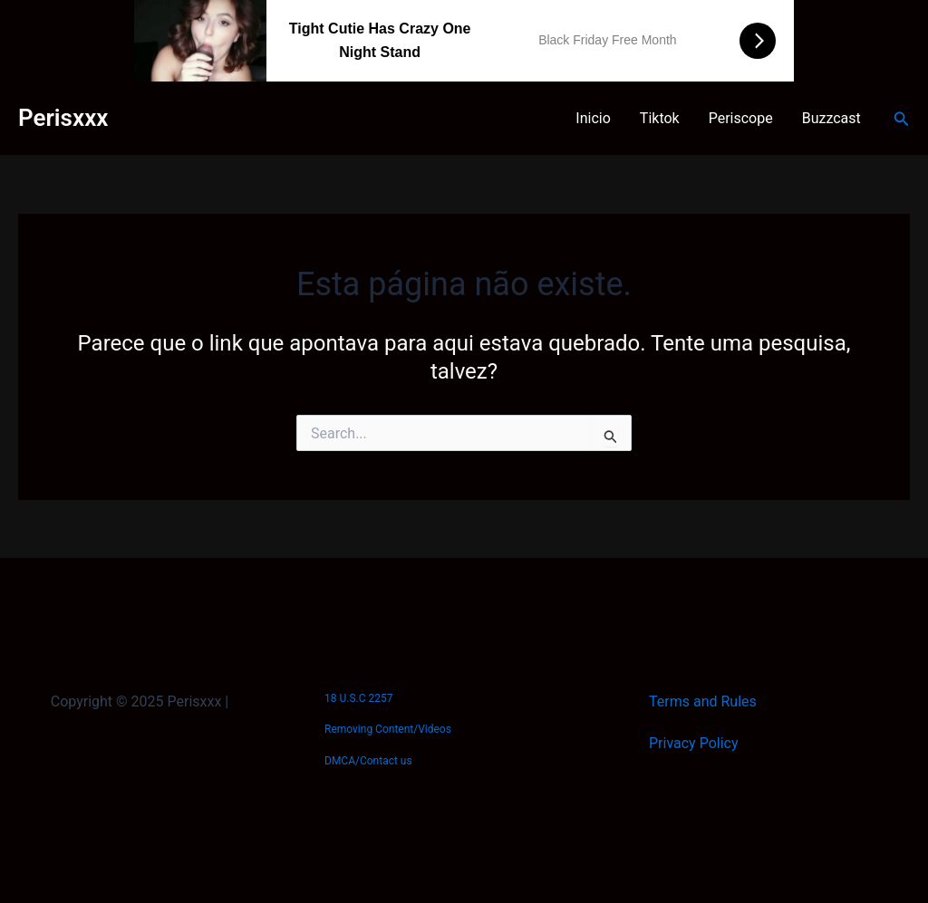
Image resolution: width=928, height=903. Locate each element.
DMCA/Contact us (368, 760)
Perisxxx (63, 117)
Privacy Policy (694, 743)
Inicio (592, 118)
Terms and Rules (703, 701)
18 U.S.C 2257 (358, 698)
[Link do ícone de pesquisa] (902, 119)
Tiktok (660, 118)
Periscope (741, 118)
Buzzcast (831, 118)
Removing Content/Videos (387, 729)
